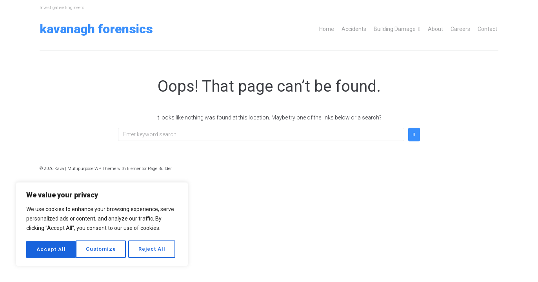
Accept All (153, 249)
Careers (460, 29)
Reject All (103, 249)
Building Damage (395, 29)
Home (326, 29)
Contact (487, 29)
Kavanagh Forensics (96, 29)
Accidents (354, 29)
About (435, 29)
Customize (51, 249)
